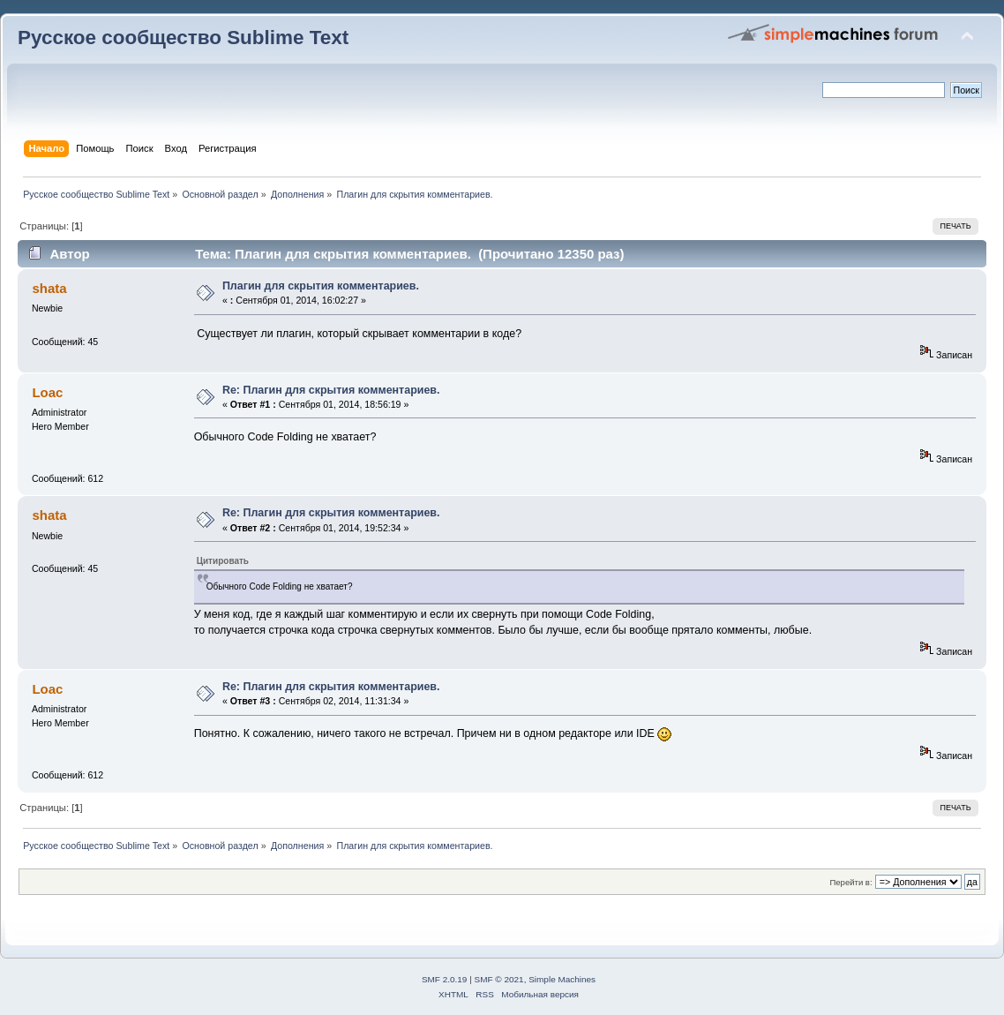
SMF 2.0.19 (445, 979)
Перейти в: (850, 882)
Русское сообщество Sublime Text (183, 37)
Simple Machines (562, 979)
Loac (47, 392)
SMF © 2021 (499, 979)
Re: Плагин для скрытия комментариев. (331, 390)
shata (49, 288)
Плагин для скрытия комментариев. (320, 286)
